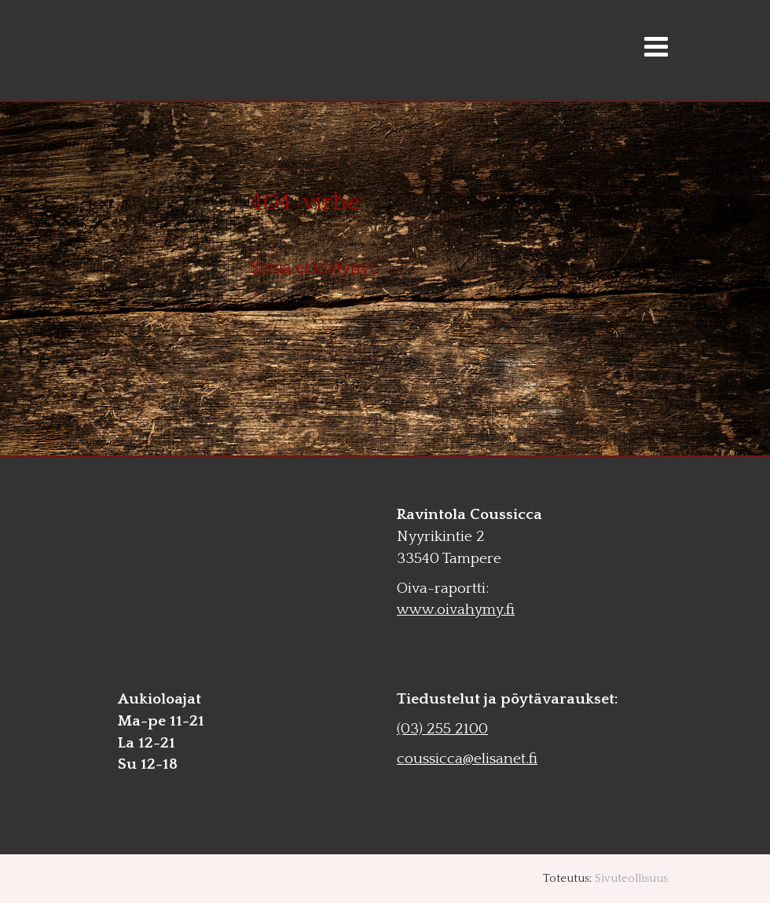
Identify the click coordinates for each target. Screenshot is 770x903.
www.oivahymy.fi (456, 609)
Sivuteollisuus (631, 878)
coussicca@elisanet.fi (467, 758)
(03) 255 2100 (442, 728)
